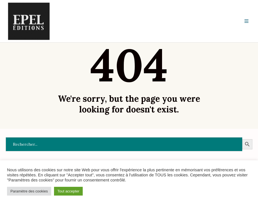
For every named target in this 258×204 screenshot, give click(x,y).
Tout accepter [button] (68, 191)
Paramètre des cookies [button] (29, 191)
